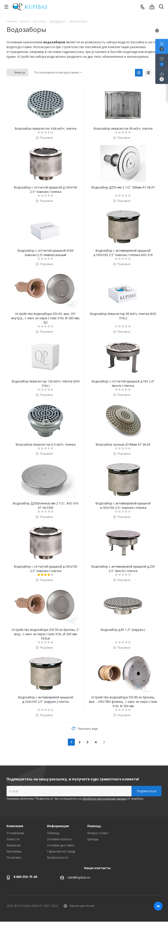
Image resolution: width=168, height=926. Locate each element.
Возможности (57, 857)
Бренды (92, 839)
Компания (15, 826)
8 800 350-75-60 (25, 877)
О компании (15, 833)
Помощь (53, 833)
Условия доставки (60, 845)
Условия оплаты (59, 839)
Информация (58, 826)
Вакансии (14, 845)
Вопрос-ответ (97, 833)
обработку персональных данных (104, 798)
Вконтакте (158, 906)
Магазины (14, 851)
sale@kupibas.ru (78, 877)
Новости (13, 839)
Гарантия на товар (61, 851)
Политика (14, 857)
